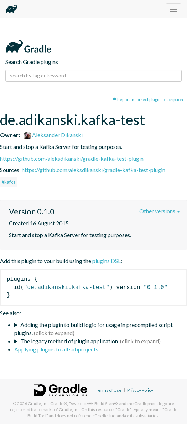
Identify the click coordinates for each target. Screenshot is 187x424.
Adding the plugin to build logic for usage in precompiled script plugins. (93, 328)
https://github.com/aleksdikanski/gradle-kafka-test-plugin (72, 158)
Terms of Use (108, 390)
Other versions (159, 211)
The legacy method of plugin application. (69, 341)
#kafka (9, 182)
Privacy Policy (140, 390)
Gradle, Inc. (39, 403)
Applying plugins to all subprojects (56, 349)
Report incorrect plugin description (147, 99)
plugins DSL (106, 260)
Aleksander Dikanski (53, 135)
